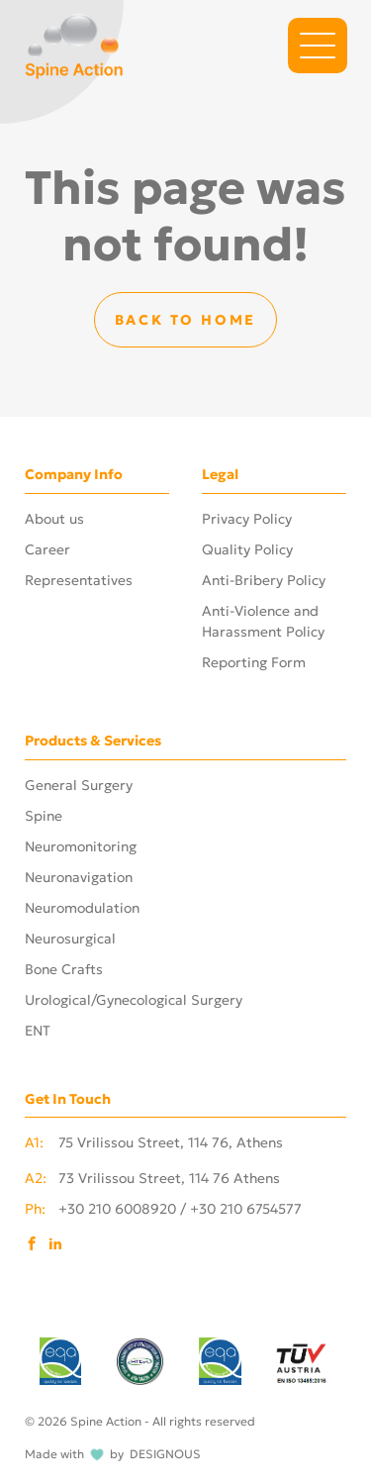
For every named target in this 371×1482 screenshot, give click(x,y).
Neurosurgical (70, 938)
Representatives (79, 580)
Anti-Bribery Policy (263, 580)
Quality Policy (247, 549)
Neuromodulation (82, 908)
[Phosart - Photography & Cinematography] (74, 43)
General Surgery (79, 785)
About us (54, 519)
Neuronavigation (79, 877)
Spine (43, 816)
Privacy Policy (247, 519)
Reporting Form (254, 662)
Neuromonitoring (81, 846)
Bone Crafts (64, 969)
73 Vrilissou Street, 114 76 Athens (152, 1179)
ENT (37, 1030)
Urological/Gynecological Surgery (133, 1000)
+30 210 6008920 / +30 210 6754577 (163, 1210)
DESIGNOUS (165, 1454)
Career (47, 549)
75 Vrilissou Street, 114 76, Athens (154, 1143)
